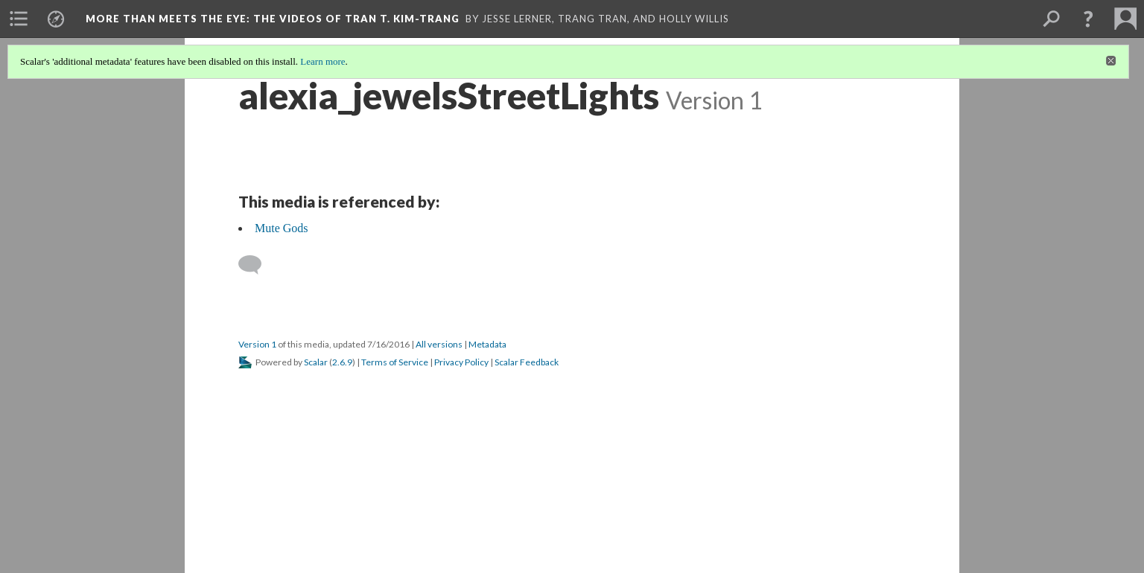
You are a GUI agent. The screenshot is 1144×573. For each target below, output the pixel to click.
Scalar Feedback (527, 362)
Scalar (316, 362)
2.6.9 (342, 362)
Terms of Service (394, 362)
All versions (439, 344)
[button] (1088, 18)
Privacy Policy (461, 362)
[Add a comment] (256, 265)
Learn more (322, 61)
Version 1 (257, 344)
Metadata (487, 344)
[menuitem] (18, 18)
